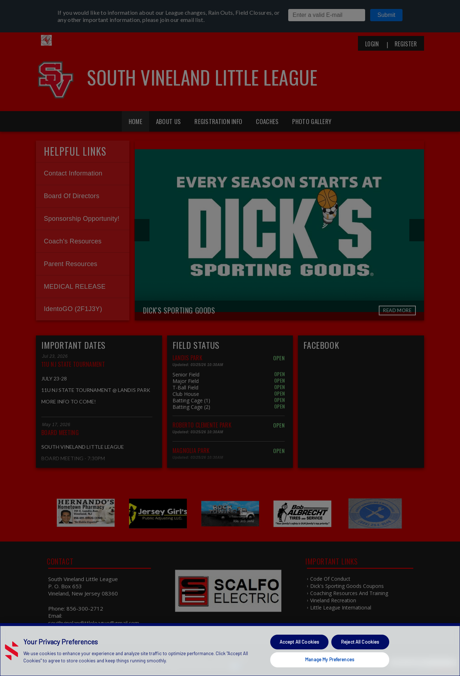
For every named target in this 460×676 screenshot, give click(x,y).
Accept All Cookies (299, 642)
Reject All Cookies (360, 642)
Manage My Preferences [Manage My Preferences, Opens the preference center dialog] (329, 659)
